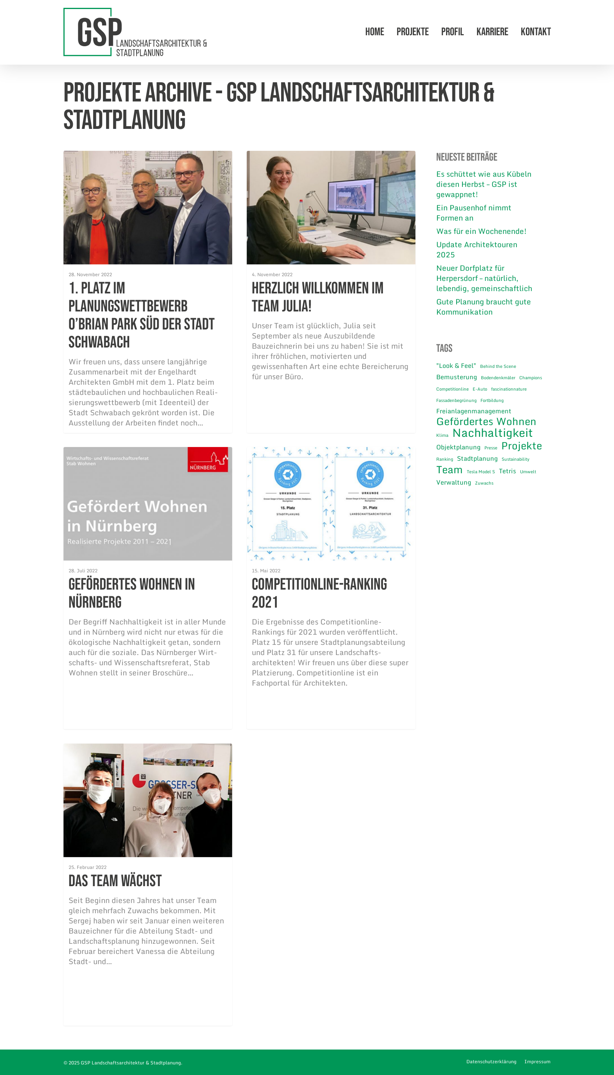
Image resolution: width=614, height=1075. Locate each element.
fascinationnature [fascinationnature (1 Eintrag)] (509, 389)
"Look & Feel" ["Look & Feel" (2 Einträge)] (456, 365)
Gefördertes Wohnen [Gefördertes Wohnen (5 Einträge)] (486, 421)
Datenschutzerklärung (491, 1061)
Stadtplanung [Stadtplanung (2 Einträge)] (477, 458)
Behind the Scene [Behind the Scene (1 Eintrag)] (498, 366)
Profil (452, 32)
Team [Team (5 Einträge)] (449, 469)
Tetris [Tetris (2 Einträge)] (507, 471)
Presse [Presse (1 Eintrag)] (490, 447)
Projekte (413, 32)
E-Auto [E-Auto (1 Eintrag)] (480, 389)
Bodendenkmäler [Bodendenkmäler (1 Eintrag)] (498, 377)
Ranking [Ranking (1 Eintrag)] (444, 459)
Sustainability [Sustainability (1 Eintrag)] (515, 459)
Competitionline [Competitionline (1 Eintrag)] (452, 389)
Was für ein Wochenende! (481, 231)
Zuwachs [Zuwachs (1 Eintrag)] (484, 483)
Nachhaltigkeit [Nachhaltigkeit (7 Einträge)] (492, 432)
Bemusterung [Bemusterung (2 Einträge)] (456, 377)
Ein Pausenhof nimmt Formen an (473, 213)
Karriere (492, 32)
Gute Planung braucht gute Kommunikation (483, 307)
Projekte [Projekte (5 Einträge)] (521, 445)
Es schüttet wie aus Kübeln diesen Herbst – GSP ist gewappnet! (483, 184)
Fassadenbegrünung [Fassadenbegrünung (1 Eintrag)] (456, 400)
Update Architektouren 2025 (476, 249)
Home (374, 32)
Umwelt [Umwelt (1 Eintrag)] (528, 471)
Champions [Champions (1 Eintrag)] (530, 377)
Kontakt (536, 32)
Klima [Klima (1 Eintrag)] (442, 435)
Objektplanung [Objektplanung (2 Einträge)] (458, 447)
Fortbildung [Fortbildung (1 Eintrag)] (492, 400)
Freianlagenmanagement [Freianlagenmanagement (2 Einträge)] (473, 411)
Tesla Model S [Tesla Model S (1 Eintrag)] (481, 471)
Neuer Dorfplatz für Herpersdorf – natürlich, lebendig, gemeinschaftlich (484, 278)
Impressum (537, 1061)
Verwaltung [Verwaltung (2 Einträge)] (453, 482)
